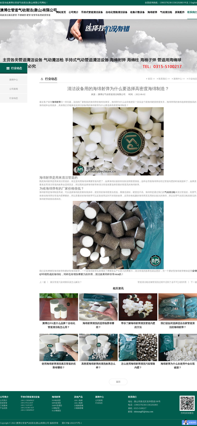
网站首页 (61, 12)
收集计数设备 (137, 12)
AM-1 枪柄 (78, 400)
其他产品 (78, 397)
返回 (118, 382)
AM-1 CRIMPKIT (27, 400)
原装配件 (180, 12)
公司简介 (73, 12)
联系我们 (192, 12)
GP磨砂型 (56, 408)
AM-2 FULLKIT (27, 403)
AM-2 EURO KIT (27, 408)
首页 (150, 79)
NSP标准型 (56, 400)
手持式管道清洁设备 (92, 12)
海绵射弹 (152, 12)
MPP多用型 (56, 403)
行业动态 (193, 79)
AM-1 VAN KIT (27, 405)
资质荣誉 (3, 403)
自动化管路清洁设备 (116, 12)
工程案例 (3, 405)
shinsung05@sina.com (143, 412)
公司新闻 (99, 400)
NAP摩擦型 (56, 411)
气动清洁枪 (166, 12)
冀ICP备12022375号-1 (72, 423)
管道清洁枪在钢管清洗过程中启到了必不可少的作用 (167, 282)
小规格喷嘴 (78, 408)
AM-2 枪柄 (78, 403)
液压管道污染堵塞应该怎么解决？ (60, 282)
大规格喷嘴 (78, 405)
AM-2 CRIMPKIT (27, 410)
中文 (186, 3)
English (193, 3)
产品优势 (3, 408)
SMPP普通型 (57, 405)
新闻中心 (178, 79)
